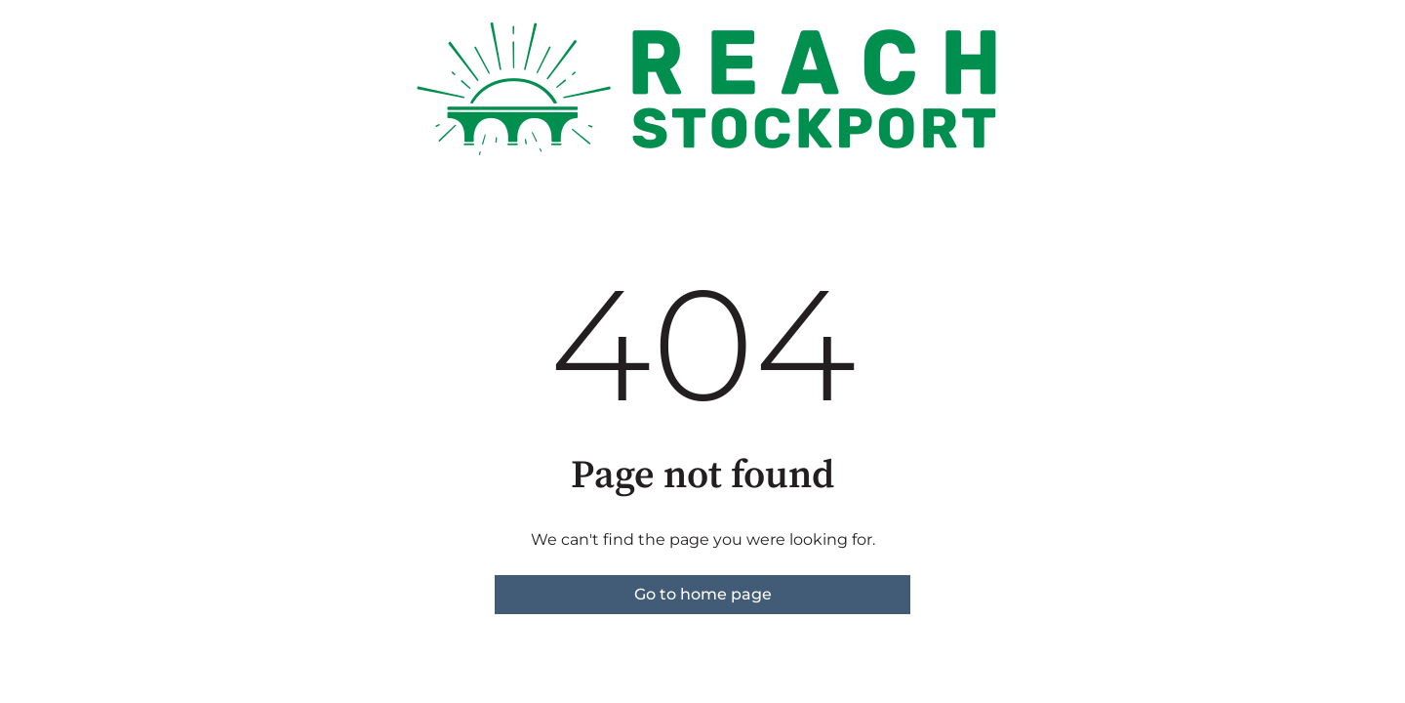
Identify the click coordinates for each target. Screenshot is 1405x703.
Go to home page (703, 594)
